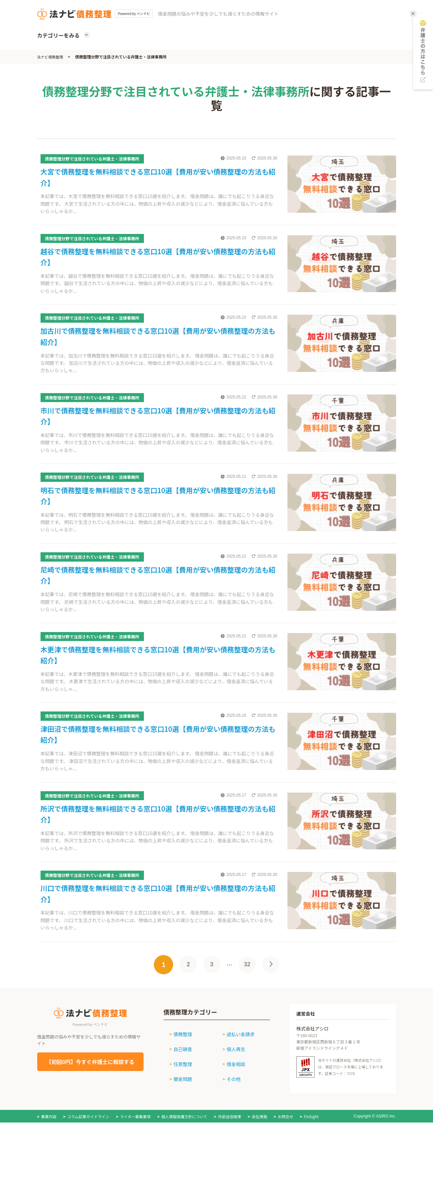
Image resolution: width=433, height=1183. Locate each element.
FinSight (319, 1152)
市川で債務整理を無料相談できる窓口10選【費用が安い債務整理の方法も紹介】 (157, 431)
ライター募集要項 (138, 1152)
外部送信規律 (235, 1152)
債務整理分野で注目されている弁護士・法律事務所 (99, 158)
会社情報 (266, 1152)
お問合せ (293, 1152)
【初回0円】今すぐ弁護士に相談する (90, 1106)
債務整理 (180, 1077)
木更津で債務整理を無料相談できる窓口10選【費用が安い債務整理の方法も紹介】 (157, 683)
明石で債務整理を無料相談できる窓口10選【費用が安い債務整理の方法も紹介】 (157, 515)
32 (248, 1009)
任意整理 (180, 1102)
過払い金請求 (238, 1077)
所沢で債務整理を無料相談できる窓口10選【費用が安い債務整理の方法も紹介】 (157, 851)
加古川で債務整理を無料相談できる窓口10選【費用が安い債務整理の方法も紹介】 (157, 347)
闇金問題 (180, 1114)
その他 (231, 1114)
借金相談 (233, 1102)
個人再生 (233, 1090)
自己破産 (180, 1090)
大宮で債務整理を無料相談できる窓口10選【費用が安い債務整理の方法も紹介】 (157, 178)
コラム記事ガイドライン (90, 1152)
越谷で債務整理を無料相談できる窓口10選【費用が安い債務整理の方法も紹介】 (157, 263)
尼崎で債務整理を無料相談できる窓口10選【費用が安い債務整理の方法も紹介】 (157, 599)
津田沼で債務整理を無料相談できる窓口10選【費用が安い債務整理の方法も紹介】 (157, 767)
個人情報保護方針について (189, 1152)
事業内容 (49, 1152)
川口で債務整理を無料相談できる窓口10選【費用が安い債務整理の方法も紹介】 (157, 935)
